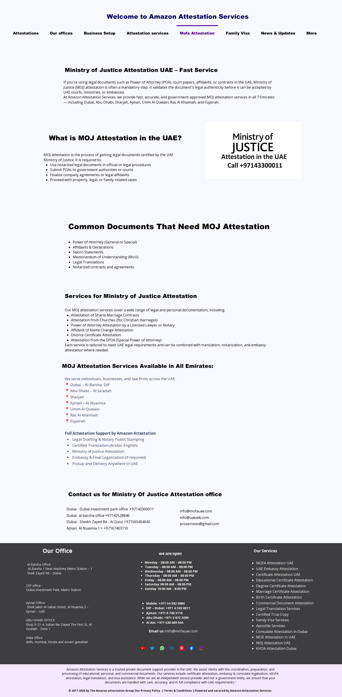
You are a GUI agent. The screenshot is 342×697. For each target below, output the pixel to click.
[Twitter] (152, 648)
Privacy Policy (151, 691)
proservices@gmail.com (199, 523)
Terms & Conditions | (179, 691)
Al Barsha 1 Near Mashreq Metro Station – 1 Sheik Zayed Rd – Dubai (59, 571)
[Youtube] (142, 648)
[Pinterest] (181, 648)
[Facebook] (191, 648)
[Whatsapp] (162, 648)
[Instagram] (201, 648)
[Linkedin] (171, 648)
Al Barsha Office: (39, 564)
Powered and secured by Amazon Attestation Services (233, 691)
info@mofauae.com (196, 511)
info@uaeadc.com (194, 517)
